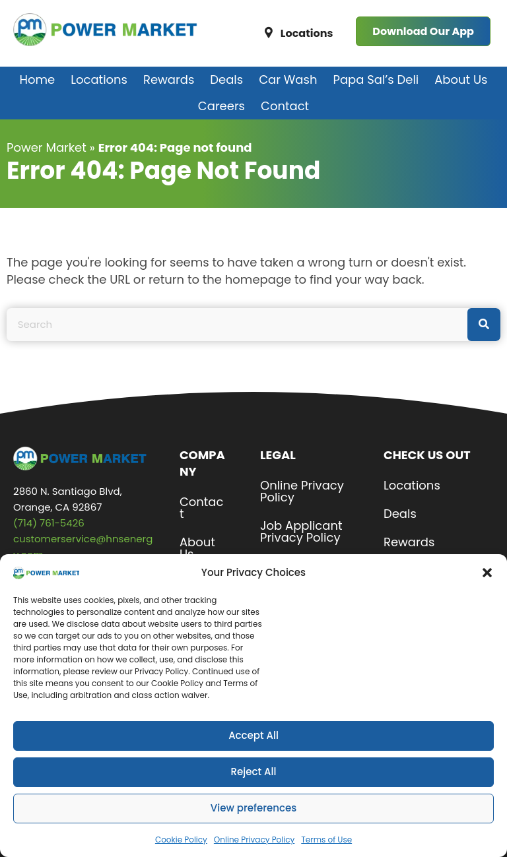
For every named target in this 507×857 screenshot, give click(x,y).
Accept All (253, 750)
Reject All (254, 786)
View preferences (253, 822)
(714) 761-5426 (48, 523)
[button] (487, 587)
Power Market (46, 147)
